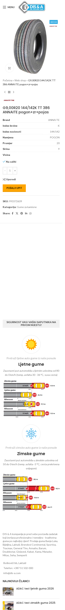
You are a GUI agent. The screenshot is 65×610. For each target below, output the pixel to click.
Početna (7, 80)
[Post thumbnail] (8, 591)
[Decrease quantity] (5, 170)
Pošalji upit (14, 188)
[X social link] (17, 213)
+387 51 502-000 (23, 568)
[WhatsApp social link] (30, 213)
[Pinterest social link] (21, 213)
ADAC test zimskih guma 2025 (35, 603)
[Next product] (13, 92)
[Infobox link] (31, 377)
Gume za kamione (27, 206)
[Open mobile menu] (8, 7)
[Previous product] (5, 92)
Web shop (20, 80)
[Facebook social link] (12, 213)
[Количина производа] (10, 170)
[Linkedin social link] (26, 213)
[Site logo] (31, 6)
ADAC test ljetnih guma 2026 (35, 588)
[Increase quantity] (15, 170)
